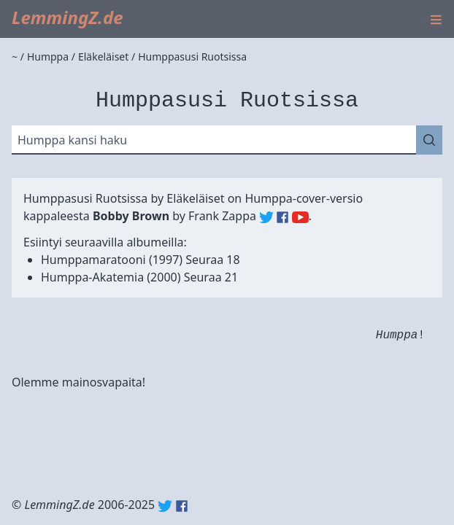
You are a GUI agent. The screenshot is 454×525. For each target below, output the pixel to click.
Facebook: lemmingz (182, 506)
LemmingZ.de (67, 17)
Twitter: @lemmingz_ (165, 506)
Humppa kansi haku (72, 140)
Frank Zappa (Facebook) (282, 217)
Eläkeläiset (195, 198)
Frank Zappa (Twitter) (266, 217)
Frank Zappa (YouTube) (300, 217)
